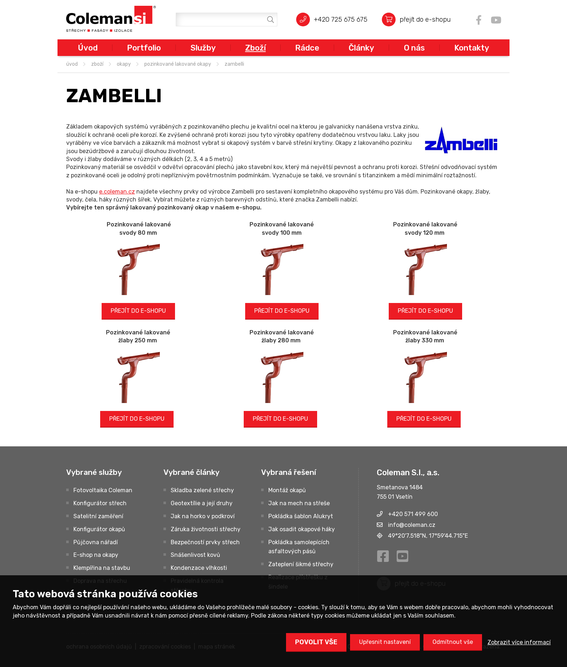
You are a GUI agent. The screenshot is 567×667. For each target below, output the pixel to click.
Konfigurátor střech (100, 503)
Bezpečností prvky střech (205, 542)
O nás (414, 47)
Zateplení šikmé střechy (300, 564)
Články (361, 47)
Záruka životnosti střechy (205, 529)
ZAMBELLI (234, 64)
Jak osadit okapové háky (301, 529)
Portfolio (144, 47)
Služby (203, 47)
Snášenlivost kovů (195, 554)
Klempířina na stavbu (101, 567)
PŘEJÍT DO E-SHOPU (138, 310)
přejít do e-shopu (425, 19)
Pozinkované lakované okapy (177, 64)
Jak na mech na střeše (299, 503)
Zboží (255, 47)
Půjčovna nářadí (95, 542)
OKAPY (124, 64)
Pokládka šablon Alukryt (300, 516)
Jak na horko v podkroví (203, 516)
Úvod (88, 47)
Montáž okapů (287, 490)
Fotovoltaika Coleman (102, 490)
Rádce (307, 47)
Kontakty (471, 47)
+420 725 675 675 (340, 19)
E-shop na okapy (95, 554)
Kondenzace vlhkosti (199, 567)
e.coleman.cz (117, 191)
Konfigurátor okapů (99, 529)
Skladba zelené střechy (202, 490)
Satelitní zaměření (98, 516)
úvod (72, 64)
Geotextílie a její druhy (202, 503)
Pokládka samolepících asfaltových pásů (298, 547)
